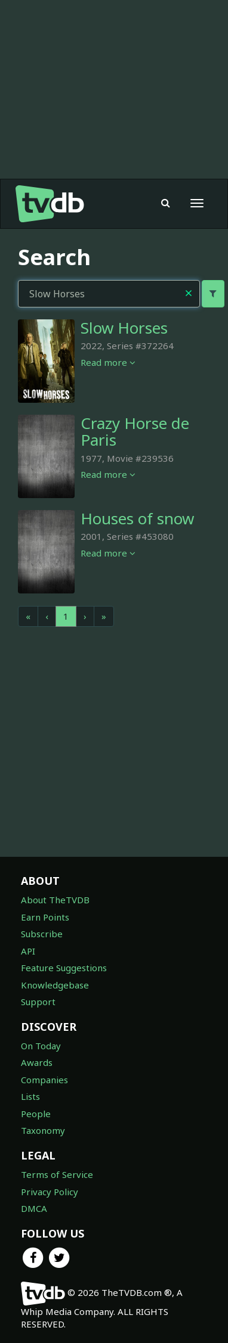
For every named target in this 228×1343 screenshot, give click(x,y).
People (36, 1114)
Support (38, 1002)
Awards (37, 1062)
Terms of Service (57, 1174)
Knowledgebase (55, 985)
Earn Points (45, 917)
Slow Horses (124, 327)
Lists (30, 1096)
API (28, 951)
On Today (41, 1046)
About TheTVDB (55, 900)
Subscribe (42, 934)
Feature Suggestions (64, 968)
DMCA (34, 1208)
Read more (108, 362)
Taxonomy (43, 1130)
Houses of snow (137, 518)
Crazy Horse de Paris (135, 431)
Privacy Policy (49, 1192)
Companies (44, 1080)
